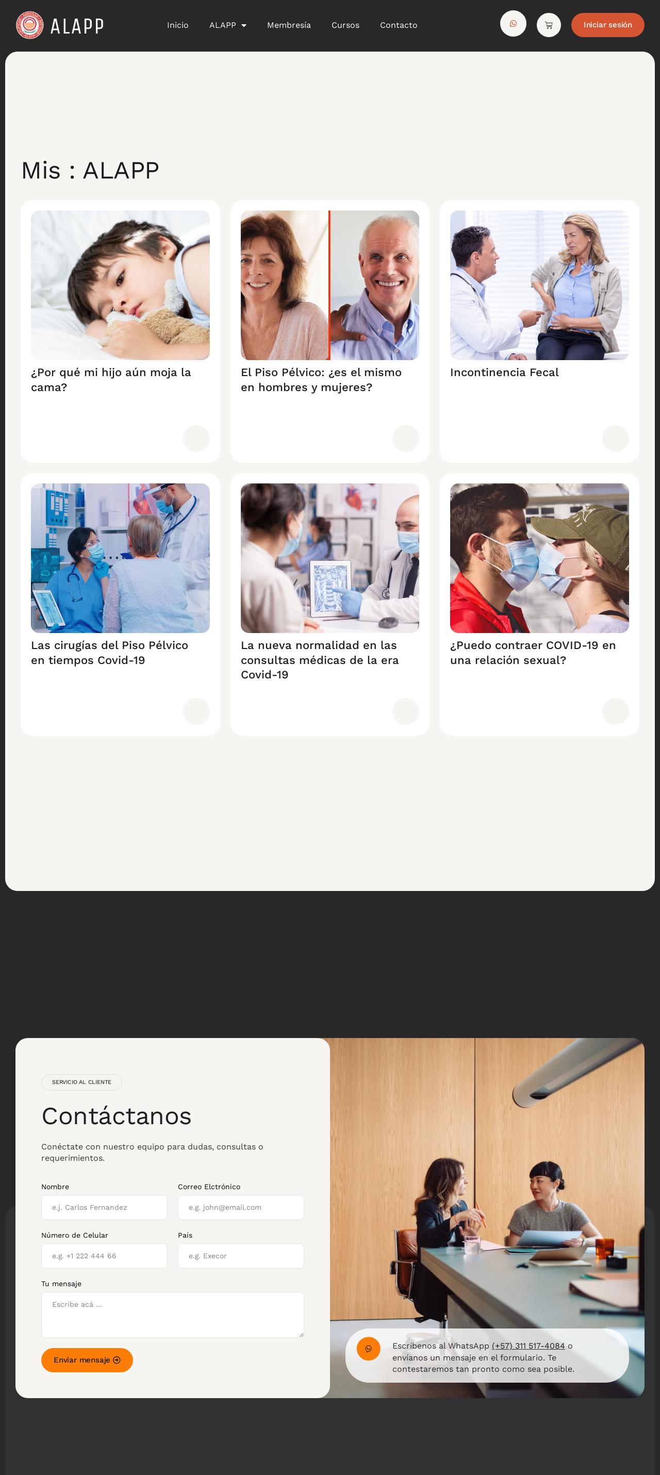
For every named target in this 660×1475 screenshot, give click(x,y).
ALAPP (227, 25)
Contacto (399, 25)
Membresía (289, 25)
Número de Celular (74, 1235)
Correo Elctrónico (209, 1186)
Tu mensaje (61, 1283)
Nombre (55, 1186)
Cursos (345, 25)
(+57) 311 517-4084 (528, 1346)
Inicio (178, 25)
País (185, 1235)
